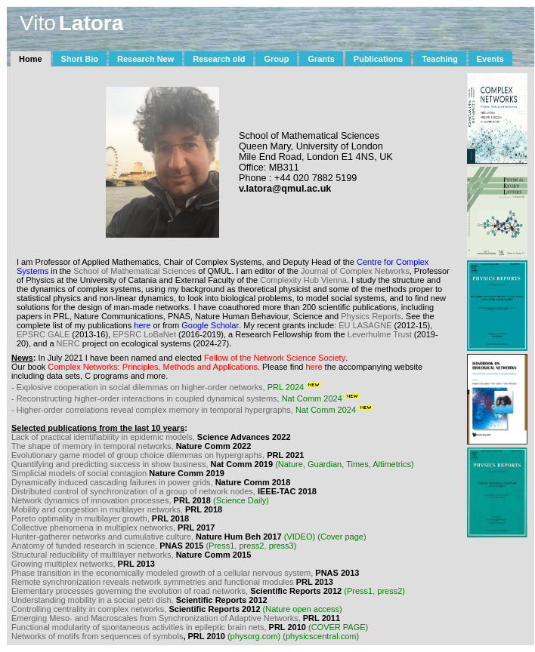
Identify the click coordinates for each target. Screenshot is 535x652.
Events (490, 58)
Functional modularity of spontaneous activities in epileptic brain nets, (140, 627)
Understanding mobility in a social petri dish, (93, 599)
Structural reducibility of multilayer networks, (93, 554)
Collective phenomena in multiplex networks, (94, 527)
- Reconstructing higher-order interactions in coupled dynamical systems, (187, 398)
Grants (321, 58)
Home (30, 58)
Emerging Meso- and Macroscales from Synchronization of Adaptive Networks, (157, 618)
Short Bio (80, 58)
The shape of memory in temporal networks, (92, 446)
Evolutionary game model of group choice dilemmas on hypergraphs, (137, 455)
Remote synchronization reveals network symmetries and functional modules (153, 581)
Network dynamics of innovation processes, (92, 500)
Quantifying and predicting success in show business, (111, 464)
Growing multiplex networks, (64, 563)
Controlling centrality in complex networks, (90, 609)
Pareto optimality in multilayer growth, (80, 518)
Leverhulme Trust (380, 334)
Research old (219, 58)
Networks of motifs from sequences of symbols (97, 636)
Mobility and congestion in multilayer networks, (98, 509)
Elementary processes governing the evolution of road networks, (130, 590)
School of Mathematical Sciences (135, 270)
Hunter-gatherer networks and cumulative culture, (103, 536)
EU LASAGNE (365, 325)
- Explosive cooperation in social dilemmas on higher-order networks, (168, 387)
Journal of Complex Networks (355, 270)
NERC (68, 343)
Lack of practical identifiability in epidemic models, (103, 436)
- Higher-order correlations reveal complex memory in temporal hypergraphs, (194, 409)
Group (276, 58)
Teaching (439, 58)
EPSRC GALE (43, 334)
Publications (378, 58)
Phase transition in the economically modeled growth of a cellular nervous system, (163, 572)
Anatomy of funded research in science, (85, 545)
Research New (145, 58)
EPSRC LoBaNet (144, 334)
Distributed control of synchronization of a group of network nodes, (134, 491)
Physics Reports (370, 316)
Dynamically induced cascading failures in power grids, (112, 482)
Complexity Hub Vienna (303, 279)
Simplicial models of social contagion (79, 473)
